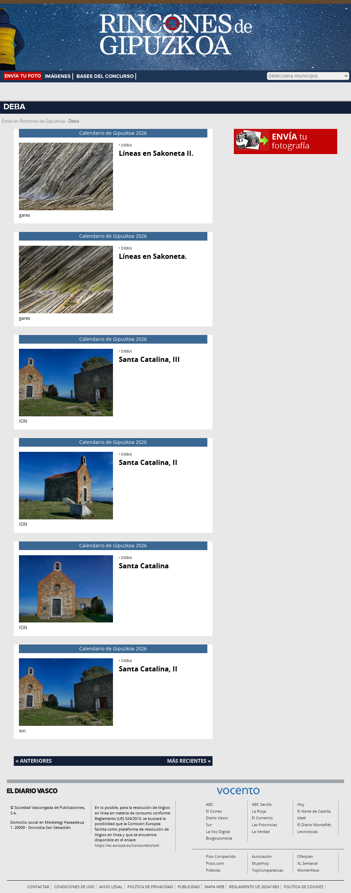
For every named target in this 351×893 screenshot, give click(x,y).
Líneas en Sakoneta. (153, 256)
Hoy (300, 804)
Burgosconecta (219, 838)
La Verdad (261, 831)
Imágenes (58, 76)
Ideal (301, 817)
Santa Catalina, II (148, 462)
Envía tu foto (22, 76)
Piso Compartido (221, 856)
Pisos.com (215, 863)
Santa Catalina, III (149, 359)
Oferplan (305, 856)
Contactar (38, 886)
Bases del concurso (105, 76)
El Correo (214, 811)
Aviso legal (111, 886)
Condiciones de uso (74, 886)
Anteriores (36, 760)
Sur (209, 824)
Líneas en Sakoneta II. (156, 153)
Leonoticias (307, 831)
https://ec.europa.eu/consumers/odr (127, 845)
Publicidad (189, 886)
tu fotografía (290, 141)
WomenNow (308, 870)
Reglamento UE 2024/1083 (254, 886)
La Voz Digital (218, 831)
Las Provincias (264, 824)
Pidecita (213, 870)
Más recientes (186, 760)
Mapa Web (214, 886)
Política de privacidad (150, 886)
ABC (209, 804)
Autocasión (262, 856)
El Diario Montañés (314, 824)
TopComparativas (267, 870)
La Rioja (259, 811)
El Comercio (262, 817)
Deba (126, 145)
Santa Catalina (144, 565)
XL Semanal (307, 863)
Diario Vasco (217, 817)
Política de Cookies (303, 886)
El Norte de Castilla (314, 811)
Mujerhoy (260, 863)
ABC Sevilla (261, 804)
